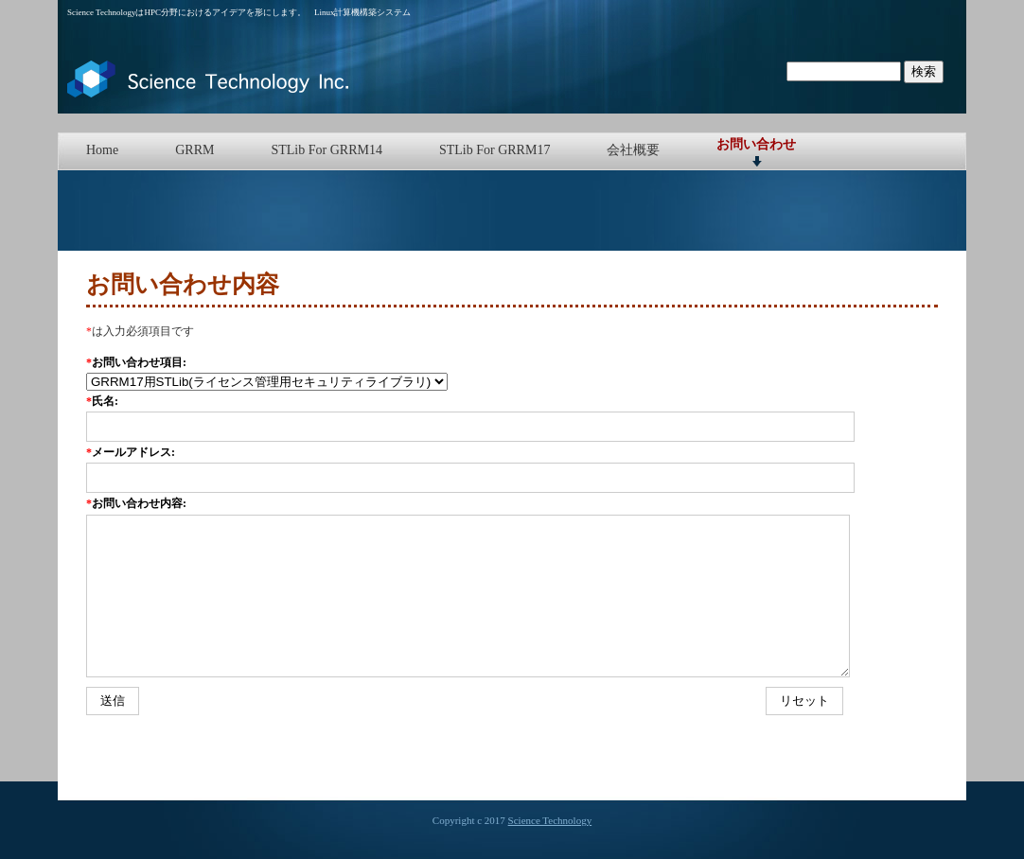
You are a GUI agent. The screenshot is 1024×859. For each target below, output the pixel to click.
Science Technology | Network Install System (209, 79)
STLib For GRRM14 (326, 150)
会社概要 (633, 150)
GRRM (194, 150)
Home (102, 150)
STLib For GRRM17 (494, 150)
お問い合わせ (756, 144)
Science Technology (550, 820)
